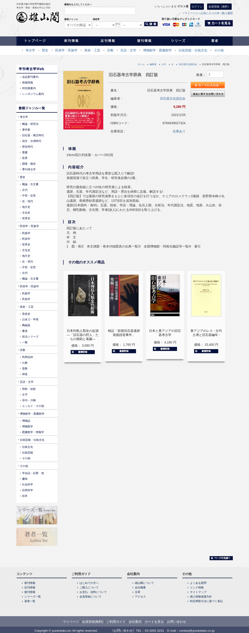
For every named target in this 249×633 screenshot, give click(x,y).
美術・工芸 (92, 50)
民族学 (26, 233)
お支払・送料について (93, 592)
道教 (25, 368)
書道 (25, 331)
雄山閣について (144, 583)
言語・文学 (128, 50)
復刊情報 (29, 592)
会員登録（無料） (219, 6)
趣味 (25, 478)
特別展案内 (29, 88)
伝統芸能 (27, 452)
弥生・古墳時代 (31, 141)
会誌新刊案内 (30, 76)
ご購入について (89, 587)
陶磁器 (26, 325)
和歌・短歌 (29, 389)
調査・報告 (29, 163)
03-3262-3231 (154, 630)
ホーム (141, 64)
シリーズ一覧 (32, 596)
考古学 (30, 50)
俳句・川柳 (29, 400)
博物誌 (26, 420)
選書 (25, 152)
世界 (25, 158)
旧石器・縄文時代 (33, 135)
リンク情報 (197, 587)
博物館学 (27, 426)
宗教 (110, 50)
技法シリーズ (30, 336)
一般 (25, 342)
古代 (25, 190)
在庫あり (179, 131)
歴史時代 (27, 146)
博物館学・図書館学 (157, 50)
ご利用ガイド (116, 621)
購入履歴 (227, 13)
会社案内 (135, 621)
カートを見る (154, 621)
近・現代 (27, 201)
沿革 (137, 592)
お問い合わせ (176, 621)
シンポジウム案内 (33, 94)
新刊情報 (29, 583)
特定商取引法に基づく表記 (206, 601)
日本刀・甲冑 (30, 319)
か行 (164, 64)
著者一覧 (29, 601)
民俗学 (26, 238)
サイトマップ (198, 592)
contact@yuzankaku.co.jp (197, 630)
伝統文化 (27, 447)
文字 (25, 394)
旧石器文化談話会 (188, 64)
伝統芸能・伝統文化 (193, 50)
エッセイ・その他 (33, 406)
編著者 (153, 64)
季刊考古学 (29, 169)
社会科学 (27, 484)
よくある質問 (198, 583)
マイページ (191, 13)
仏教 (25, 362)
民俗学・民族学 (66, 50)
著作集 (26, 129)
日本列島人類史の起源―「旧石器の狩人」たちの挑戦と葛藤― (83, 335)
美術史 (26, 313)
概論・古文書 (30, 184)
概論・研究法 (30, 124)
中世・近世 (29, 195)
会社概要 (140, 587)
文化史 (26, 212)
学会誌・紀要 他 (33, 473)
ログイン (197, 6)
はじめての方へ (89, 583)
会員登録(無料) (92, 621)
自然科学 (27, 490)
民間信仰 (27, 357)
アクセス (140, 596)
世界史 (26, 218)
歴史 (45, 50)
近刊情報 (29, 587)
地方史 (26, 207)
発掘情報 (27, 82)
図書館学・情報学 (33, 432)
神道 (25, 374)
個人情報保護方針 (201, 596)
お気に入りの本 (210, 13)
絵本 (25, 495)
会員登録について (90, 596)
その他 (219, 50)
